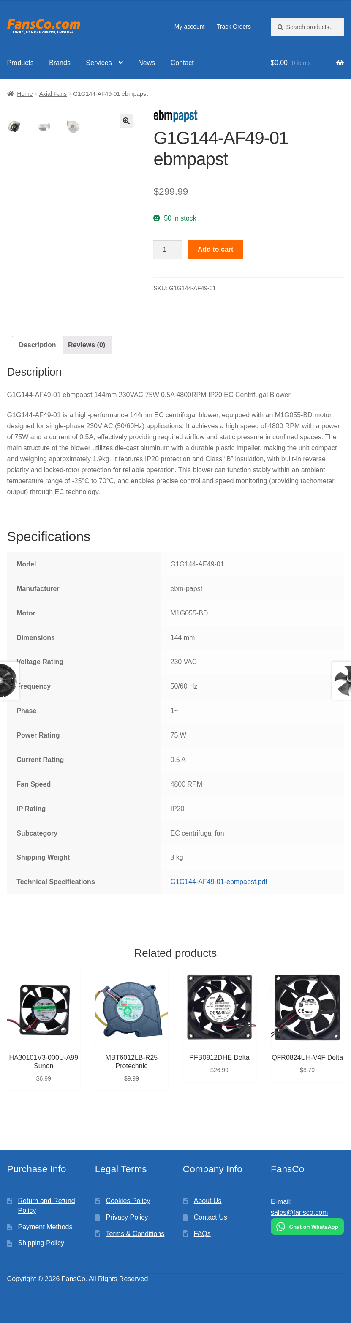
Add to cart (215, 249)
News (146, 62)
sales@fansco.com (299, 1212)
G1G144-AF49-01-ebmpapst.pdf (218, 881)
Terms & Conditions (135, 1233)
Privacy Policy (127, 1217)
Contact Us (210, 1217)
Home (25, 93)
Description (37, 344)
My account (189, 26)
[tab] (37, 345)
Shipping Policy (41, 1243)
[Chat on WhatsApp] (307, 1226)
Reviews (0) (86, 344)
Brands (60, 62)
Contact (182, 62)
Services (99, 62)
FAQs (202, 1233)
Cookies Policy (128, 1200)
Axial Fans (53, 93)
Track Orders (234, 26)
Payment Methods (45, 1226)
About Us (208, 1200)
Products (20, 62)
